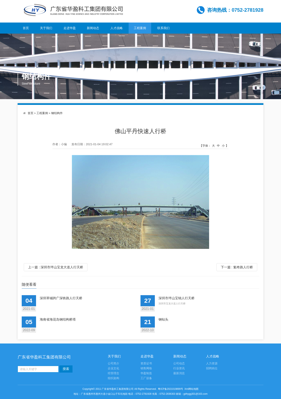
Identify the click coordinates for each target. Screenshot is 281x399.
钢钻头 (163, 319)
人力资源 (212, 363)
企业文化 (113, 368)
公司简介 (113, 363)
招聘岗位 (212, 368)
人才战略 (116, 28)
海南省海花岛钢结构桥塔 (58, 319)
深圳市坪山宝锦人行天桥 (177, 298)
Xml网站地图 (192, 389)
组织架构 (113, 378)
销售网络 (146, 368)
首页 (26, 28)
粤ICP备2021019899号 (170, 389)
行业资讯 (179, 368)
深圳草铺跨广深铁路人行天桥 (61, 298)
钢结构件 (57, 113)
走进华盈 (69, 28)
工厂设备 (146, 378)
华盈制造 (146, 373)
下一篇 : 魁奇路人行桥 (237, 267)
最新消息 (179, 373)
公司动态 (179, 363)
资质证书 (146, 363)
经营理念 (113, 373)
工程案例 (140, 28)
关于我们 (46, 28)
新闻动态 (93, 28)
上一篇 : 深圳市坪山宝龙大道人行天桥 (55, 267)
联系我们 (163, 28)
